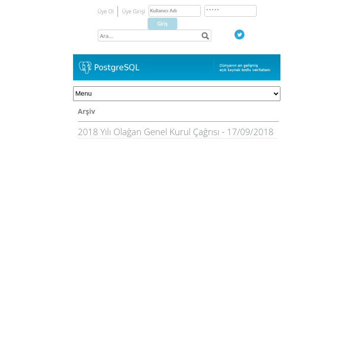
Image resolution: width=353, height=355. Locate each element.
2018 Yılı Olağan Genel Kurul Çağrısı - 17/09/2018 (176, 132)
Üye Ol (106, 11)
